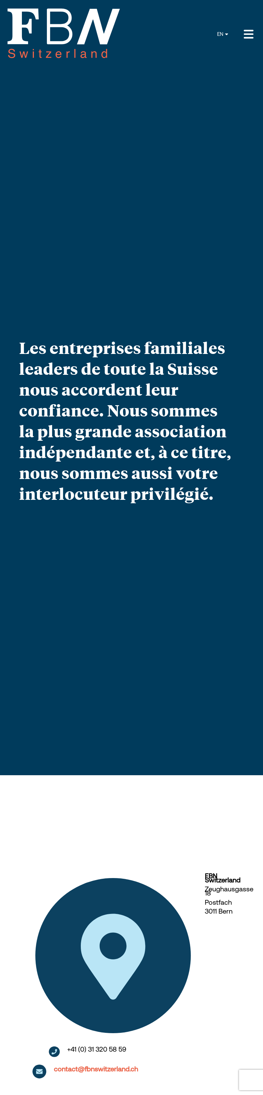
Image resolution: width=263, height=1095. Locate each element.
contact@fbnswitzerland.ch (96, 1069)
